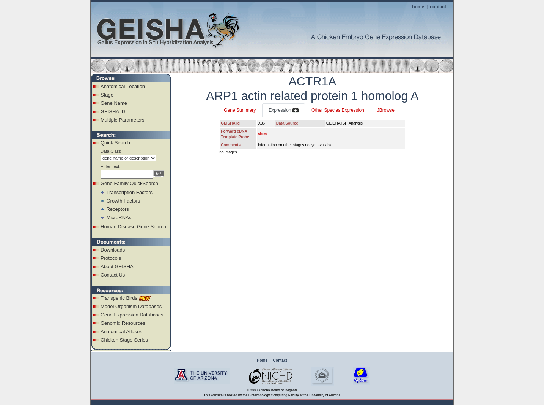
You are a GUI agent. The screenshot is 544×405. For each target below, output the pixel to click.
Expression (284, 111)
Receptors (117, 209)
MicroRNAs (118, 217)
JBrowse (386, 110)
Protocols (111, 258)
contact (438, 6)
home (418, 6)
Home (262, 360)
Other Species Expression (337, 110)
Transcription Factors (129, 192)
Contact (280, 360)
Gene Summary (240, 110)
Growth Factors (123, 201)
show (262, 134)
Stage (107, 95)
